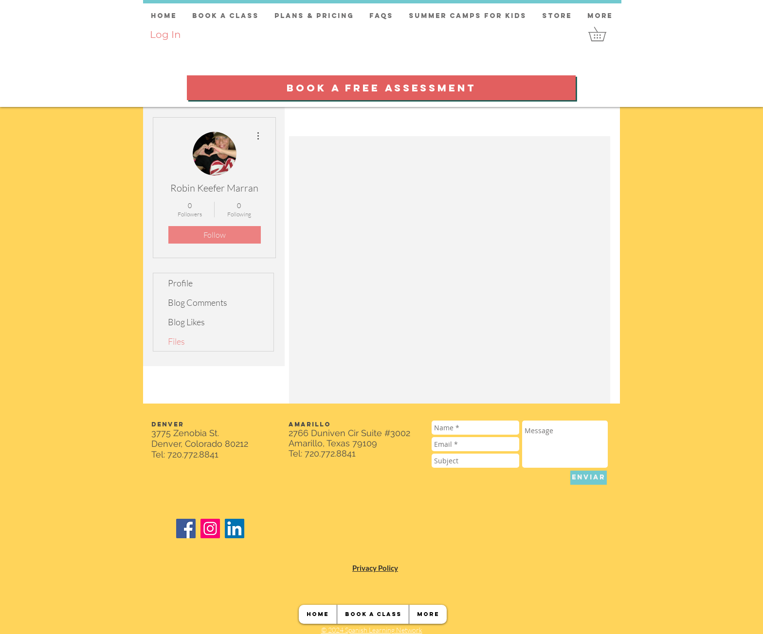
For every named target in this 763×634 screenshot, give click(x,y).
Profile (180, 283)
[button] (604, 34)
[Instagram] (210, 528)
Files (176, 341)
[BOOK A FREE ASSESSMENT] (381, 87)
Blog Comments (197, 302)
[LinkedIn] (234, 528)
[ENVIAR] (588, 478)
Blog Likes (186, 322)
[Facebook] (186, 528)
